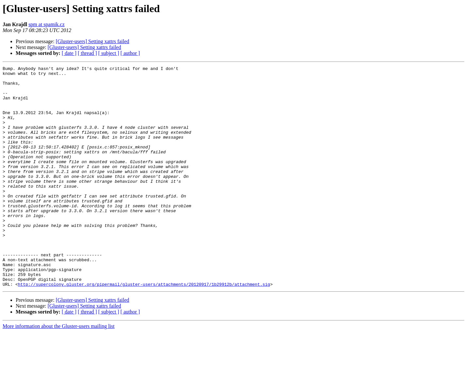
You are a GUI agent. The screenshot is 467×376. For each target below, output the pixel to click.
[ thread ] (87, 53)
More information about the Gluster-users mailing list (59, 370)
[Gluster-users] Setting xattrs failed (92, 41)
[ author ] (130, 53)
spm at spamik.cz (46, 24)
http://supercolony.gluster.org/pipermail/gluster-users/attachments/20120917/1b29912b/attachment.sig (144, 328)
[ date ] (69, 53)
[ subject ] (108, 53)
